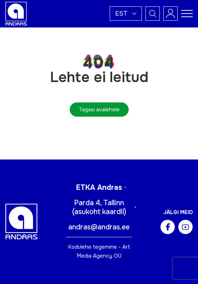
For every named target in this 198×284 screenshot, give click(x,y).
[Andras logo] (16, 13)
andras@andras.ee (99, 227)
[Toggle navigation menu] (187, 13)
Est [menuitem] (121, 13)
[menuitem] (126, 13)
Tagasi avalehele (99, 109)
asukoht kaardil (99, 211)
